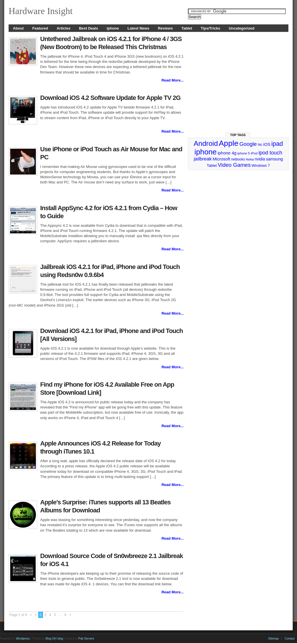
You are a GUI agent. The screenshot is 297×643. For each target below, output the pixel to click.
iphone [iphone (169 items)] (205, 152)
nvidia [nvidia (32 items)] (260, 159)
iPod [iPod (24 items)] (254, 153)
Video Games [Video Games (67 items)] (234, 165)
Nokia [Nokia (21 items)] (250, 159)
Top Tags (238, 135)
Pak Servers (86, 638)
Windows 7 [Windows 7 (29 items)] (261, 165)
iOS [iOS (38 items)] (266, 144)
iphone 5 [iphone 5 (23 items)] (243, 153)
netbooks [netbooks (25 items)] (238, 159)
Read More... (173, 80)
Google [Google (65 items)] (248, 144)
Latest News (138, 28)
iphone (113, 28)
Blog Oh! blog (54, 638)
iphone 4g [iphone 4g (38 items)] (227, 152)
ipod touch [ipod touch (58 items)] (270, 153)
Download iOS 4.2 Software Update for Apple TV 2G (110, 97)
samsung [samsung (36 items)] (274, 159)
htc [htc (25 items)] (260, 145)
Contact (289, 638)
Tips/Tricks (210, 28)
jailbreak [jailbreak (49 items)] (203, 159)
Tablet (186, 28)
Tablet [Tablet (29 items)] (212, 165)
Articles (63, 28)
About (18, 28)
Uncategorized (242, 28)
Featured (40, 28)
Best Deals (88, 28)
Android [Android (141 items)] (206, 143)
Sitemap (273, 638)
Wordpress (23, 638)
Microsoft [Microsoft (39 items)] (221, 158)
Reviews (165, 28)
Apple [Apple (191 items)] (228, 143)
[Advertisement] (238, 79)
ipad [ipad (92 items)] (277, 143)
